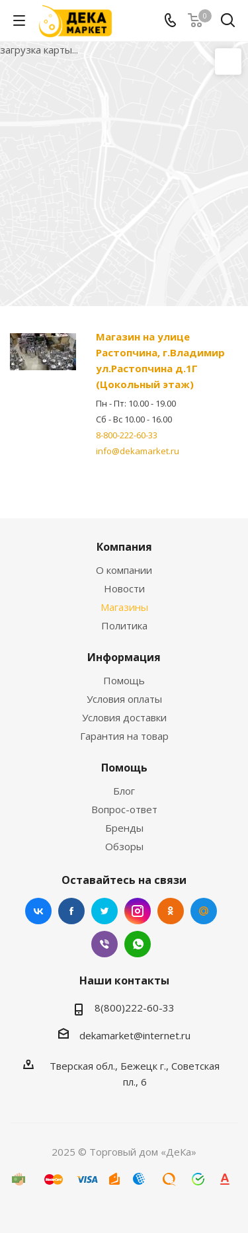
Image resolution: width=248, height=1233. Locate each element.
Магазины (124, 607)
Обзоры (124, 846)
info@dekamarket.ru (137, 451)
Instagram (137, 911)
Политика (124, 625)
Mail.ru (203, 911)
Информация (124, 657)
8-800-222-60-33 (126, 435)
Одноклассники (170, 911)
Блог (124, 790)
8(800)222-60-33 (135, 1007)
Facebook (71, 911)
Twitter (104, 911)
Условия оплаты (124, 698)
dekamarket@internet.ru (134, 1035)
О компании (124, 570)
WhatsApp (137, 944)
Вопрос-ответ (124, 809)
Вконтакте (38, 911)
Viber (104, 944)
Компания (124, 546)
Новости (124, 588)
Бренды (124, 827)
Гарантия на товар (124, 735)
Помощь (124, 680)
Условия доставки (124, 717)
